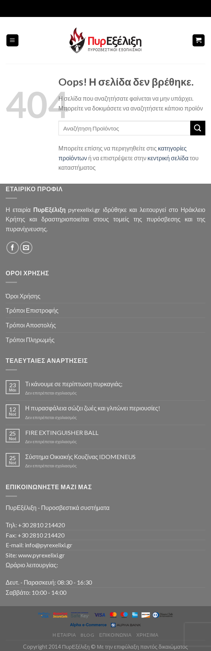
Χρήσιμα (147, 635)
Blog (87, 635)
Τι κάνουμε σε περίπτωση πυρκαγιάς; (73, 383)
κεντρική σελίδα (167, 157)
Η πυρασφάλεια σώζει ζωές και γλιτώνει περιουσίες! (92, 407)
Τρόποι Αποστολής (31, 325)
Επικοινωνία (115, 635)
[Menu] (12, 40)
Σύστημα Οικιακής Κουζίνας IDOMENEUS (80, 456)
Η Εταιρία (64, 635)
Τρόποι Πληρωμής (30, 339)
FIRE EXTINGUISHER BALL (61, 432)
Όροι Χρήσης (23, 295)
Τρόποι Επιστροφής (32, 310)
